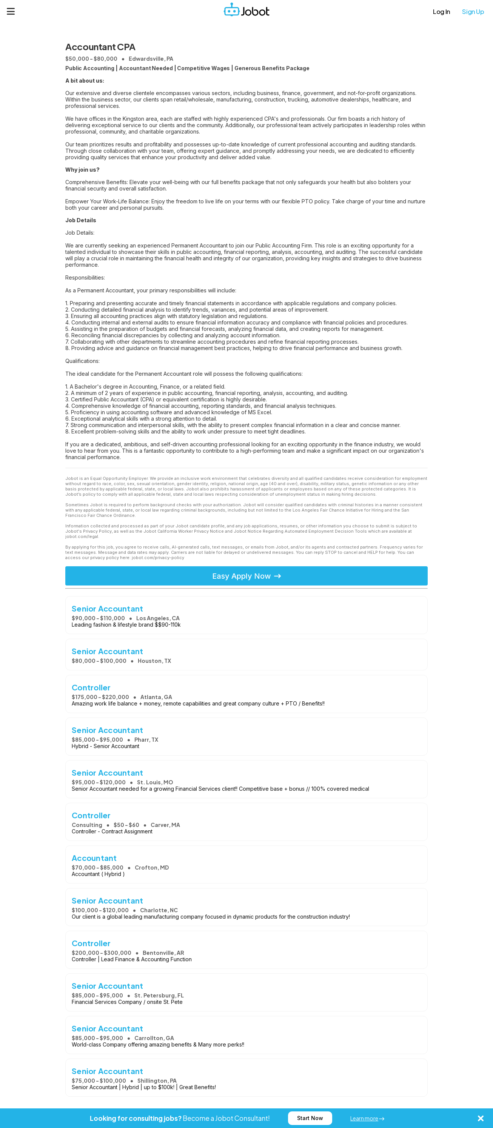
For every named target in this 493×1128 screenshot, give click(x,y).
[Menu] (11, 11)
